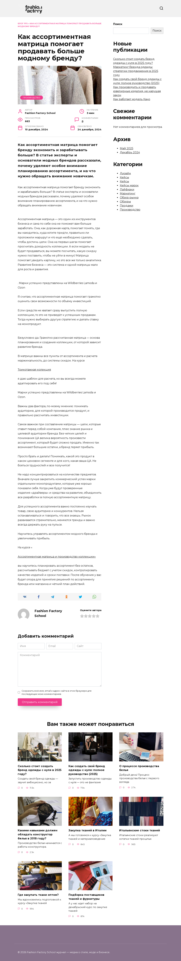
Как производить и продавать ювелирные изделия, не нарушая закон (137, 91)
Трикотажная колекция (34, 369)
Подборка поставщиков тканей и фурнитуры (86, 895)
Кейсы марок (129, 185)
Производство (31, 97)
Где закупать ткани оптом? (38, 893)
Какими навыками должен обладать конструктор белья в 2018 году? (37, 833)
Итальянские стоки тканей (139, 829)
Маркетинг (127, 193)
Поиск (117, 24)
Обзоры (125, 201)
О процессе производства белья (139, 767)
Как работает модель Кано (131, 99)
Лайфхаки (127, 189)
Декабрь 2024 (130, 152)
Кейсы (124, 177)
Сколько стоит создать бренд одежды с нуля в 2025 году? (39, 769)
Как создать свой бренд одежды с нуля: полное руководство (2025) (86, 769)
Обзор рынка (129, 197)
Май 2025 (126, 148)
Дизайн (125, 173)
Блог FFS (23, 23)
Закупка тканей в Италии (87, 829)
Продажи (126, 205)
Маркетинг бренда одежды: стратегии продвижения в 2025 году (135, 71)
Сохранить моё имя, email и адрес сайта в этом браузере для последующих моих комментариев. (56, 692)
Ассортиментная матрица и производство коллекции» (57, 556)
